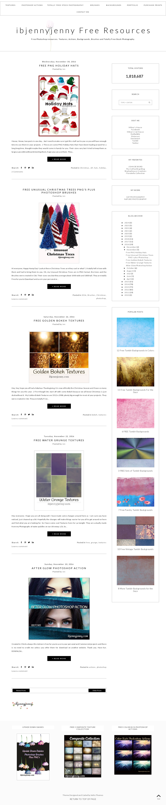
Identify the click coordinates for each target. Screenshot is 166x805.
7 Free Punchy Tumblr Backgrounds (135, 510)
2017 (127, 241)
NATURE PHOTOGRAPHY (135, 199)
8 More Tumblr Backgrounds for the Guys (135, 590)
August (130, 271)
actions (92, 667)
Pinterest (135, 136)
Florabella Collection (135, 173)
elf (92, 168)
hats (96, 168)
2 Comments (17, 172)
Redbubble (135, 134)
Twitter (135, 143)
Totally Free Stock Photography (65, 5)
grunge (94, 542)
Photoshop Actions (32, 5)
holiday (102, 168)
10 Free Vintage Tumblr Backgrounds (135, 549)
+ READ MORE (59, 159)
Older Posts (97, 690)
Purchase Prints (153, 5)
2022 (127, 228)
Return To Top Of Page (83, 799)
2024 (127, 223)
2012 (127, 289)
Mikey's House (135, 127)
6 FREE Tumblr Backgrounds (135, 431)
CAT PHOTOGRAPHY (135, 197)
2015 (127, 281)
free (88, 542)
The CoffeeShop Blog (135, 169)
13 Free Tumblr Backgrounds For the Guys (135, 391)
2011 (127, 292)
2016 (84, 295)
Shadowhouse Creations (135, 171)
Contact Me (83, 12)
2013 (127, 287)
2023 (127, 225)
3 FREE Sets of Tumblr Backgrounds (135, 471)
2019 (127, 236)
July (129, 273)
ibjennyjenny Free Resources (84, 30)
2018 (127, 239)
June (129, 276)
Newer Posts (21, 690)
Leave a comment (19, 299)
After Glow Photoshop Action (59, 568)
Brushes (95, 5)
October (131, 268)
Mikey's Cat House (135, 132)
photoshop (101, 298)
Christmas (84, 168)
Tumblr (135, 141)
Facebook (135, 129)
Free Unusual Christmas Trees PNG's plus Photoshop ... (139, 256)
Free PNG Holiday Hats (59, 65)
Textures (10, 5)
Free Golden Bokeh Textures (59, 320)
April (129, 279)
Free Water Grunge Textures (59, 440)
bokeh (94, 415)
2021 (127, 231)
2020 (127, 233)
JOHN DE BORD (135, 166)
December (131, 247)
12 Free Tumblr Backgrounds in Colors (135, 350)
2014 (127, 284)
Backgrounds (113, 5)
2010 (127, 295)
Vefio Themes (97, 795)
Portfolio (132, 5)
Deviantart (135, 138)
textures (102, 415)
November (132, 249)
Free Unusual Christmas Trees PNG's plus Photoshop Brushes (59, 191)
